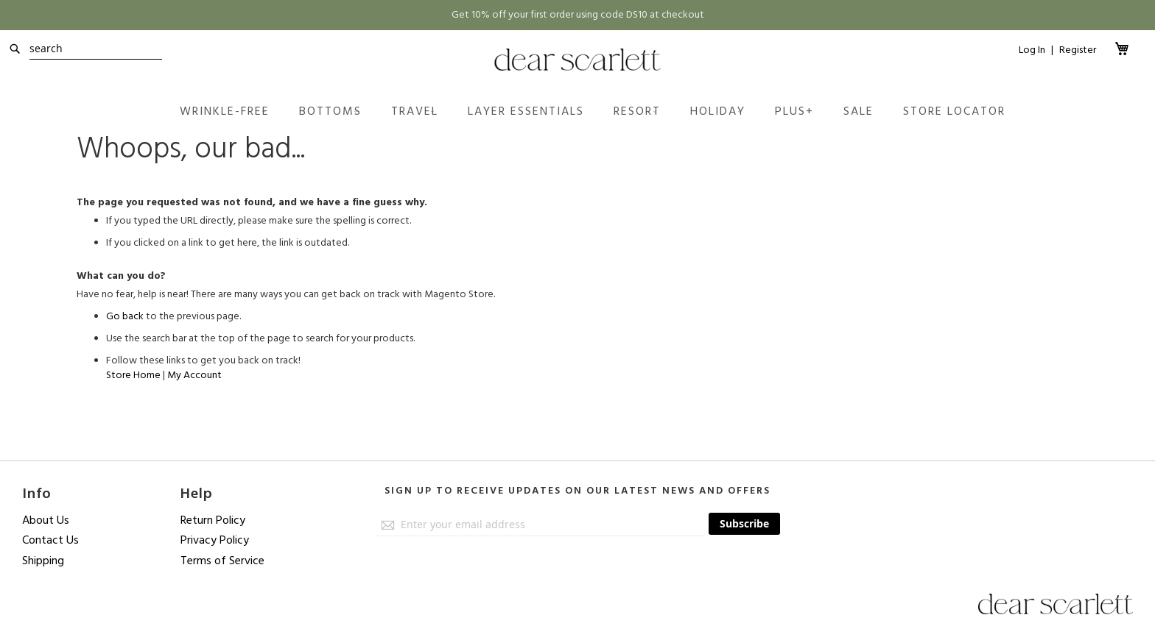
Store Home (133, 375)
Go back (125, 316)
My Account (194, 375)
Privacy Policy (214, 540)
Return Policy (212, 520)
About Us (45, 520)
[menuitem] (225, 111)
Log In (1032, 50)
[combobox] (95, 49)
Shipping (43, 560)
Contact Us (50, 540)
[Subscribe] (744, 524)
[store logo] (578, 60)
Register (1077, 50)
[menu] (592, 111)
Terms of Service (222, 560)
